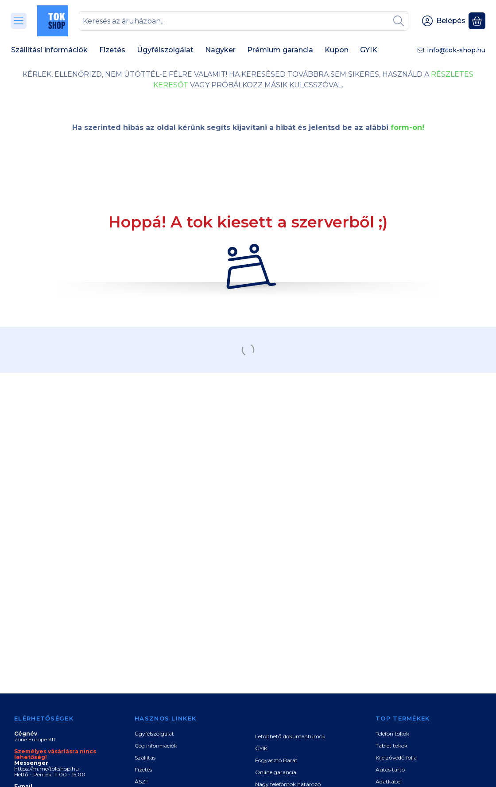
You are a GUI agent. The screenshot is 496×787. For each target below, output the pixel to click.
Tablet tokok (391, 745)
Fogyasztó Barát (276, 760)
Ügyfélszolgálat (154, 733)
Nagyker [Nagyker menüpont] (220, 50)
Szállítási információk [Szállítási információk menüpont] (49, 50)
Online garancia (275, 772)
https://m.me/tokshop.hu (46, 768)
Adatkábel (389, 781)
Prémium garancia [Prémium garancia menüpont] (280, 50)
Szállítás (145, 757)
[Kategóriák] (19, 21)
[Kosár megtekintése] (477, 20)
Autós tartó (390, 769)
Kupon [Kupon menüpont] (337, 50)
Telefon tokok (392, 733)
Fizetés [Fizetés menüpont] (112, 50)
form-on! (407, 127)
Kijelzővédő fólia (396, 757)
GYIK (261, 748)
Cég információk (156, 745)
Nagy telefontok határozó (288, 784)
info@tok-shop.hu (456, 50)
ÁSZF (141, 781)
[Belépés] (444, 20)
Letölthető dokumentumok (290, 736)
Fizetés (143, 769)
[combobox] (243, 21)
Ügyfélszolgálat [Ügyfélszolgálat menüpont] (165, 50)
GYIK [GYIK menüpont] (368, 50)
